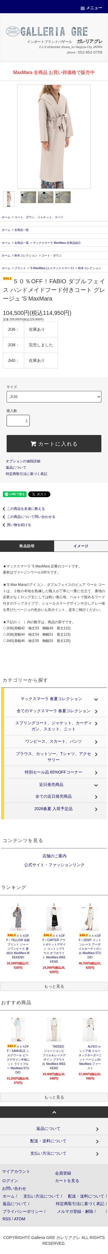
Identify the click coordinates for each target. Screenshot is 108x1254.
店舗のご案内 (54, 856)
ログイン (10, 1180)
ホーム (6, 217)
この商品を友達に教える (22, 509)
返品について (16, 468)
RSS (7, 1219)
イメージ (81, 546)
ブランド (20, 268)
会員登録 (63, 1173)
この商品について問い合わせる (27, 517)
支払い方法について (41, 1196)
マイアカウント (16, 1171)
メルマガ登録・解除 (75, 1211)
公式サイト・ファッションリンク (54, 864)
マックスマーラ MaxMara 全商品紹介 (57, 242)
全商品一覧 (21, 229)
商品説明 (27, 546)
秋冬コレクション (25, 255)
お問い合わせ (14, 1188)
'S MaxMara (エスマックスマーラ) (52, 268)
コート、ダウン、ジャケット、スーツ (38, 217)
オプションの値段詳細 (23, 461)
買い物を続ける (15, 525)
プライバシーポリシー (23, 1211)
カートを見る (67, 1180)
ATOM (19, 1219)
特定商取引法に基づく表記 (26, 474)
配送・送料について (86, 1196)
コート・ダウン (51, 255)
